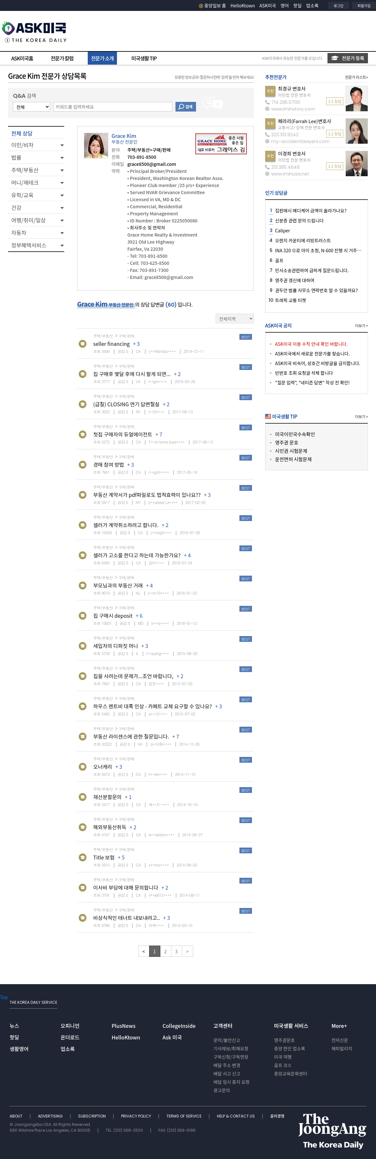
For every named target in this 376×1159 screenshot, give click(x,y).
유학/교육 (22, 195)
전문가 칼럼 (62, 58)
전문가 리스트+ (356, 77)
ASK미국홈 (22, 58)
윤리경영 (277, 1116)
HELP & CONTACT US (236, 1116)
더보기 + (361, 325)
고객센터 (222, 1025)
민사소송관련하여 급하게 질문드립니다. (312, 270)
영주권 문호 (286, 442)
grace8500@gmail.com (151, 164)
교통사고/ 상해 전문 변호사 (301, 127)
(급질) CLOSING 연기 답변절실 (126, 404)
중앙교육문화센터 (290, 1073)
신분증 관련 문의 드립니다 (299, 220)
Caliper (282, 230)
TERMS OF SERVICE (184, 1116)
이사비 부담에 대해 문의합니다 (125, 887)
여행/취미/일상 (28, 220)
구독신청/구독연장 (230, 1057)
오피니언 (70, 1025)
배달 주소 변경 (226, 1065)
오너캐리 (102, 766)
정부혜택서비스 (28, 245)
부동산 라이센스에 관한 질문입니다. (131, 736)
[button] (36, 144)
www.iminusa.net (287, 174)
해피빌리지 (341, 1048)
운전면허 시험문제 (293, 459)
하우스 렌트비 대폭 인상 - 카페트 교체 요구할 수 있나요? (152, 706)
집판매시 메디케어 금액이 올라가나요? (310, 210)
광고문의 (221, 1090)
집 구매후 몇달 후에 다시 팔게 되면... (132, 374)
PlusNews (123, 1025)
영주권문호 (284, 1040)
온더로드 (70, 1037)
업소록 (312, 5)
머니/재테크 (25, 182)
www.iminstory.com (290, 109)
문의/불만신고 (226, 1040)
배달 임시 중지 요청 (231, 1082)
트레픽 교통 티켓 (290, 300)
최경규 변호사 (292, 88)
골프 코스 (283, 1065)
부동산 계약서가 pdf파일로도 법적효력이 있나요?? (147, 495)
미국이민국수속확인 (295, 434)
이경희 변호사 (292, 153)
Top (4, 997)
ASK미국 (267, 5)
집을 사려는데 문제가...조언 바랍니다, (133, 676)
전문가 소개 (102, 58)
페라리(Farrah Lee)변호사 (304, 121)
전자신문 (339, 1040)
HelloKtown (242, 5)
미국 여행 (283, 1057)
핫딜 (297, 5)
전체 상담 (21, 133)
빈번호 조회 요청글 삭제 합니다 (304, 373)
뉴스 (14, 1025)
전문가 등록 (347, 58)
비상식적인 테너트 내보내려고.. (126, 917)
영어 (285, 5)
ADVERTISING (51, 1116)
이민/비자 (22, 145)
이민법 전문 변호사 (294, 95)
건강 (16, 207)
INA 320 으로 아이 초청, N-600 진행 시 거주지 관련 (323, 250)
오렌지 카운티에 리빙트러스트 (303, 240)
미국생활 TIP (144, 58)
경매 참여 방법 (108, 464)
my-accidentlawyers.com (297, 141)
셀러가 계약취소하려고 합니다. (125, 525)
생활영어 (19, 1049)
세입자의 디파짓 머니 (115, 646)
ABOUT (16, 1116)
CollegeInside (179, 1025)
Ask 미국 (172, 1037)
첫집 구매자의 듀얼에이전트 (122, 434)
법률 (16, 157)
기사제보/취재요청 (230, 1048)
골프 (279, 260)
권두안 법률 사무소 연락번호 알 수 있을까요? (316, 290)
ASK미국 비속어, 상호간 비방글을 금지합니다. (317, 363)
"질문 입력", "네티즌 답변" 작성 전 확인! (312, 382)
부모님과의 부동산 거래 (118, 585)
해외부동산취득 (109, 827)
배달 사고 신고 (226, 1073)
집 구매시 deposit (112, 615)
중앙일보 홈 (212, 5)
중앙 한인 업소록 (289, 1048)
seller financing (111, 343)
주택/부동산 (25, 170)
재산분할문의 (107, 797)
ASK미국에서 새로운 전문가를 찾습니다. (312, 353)
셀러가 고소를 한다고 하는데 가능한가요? (137, 555)
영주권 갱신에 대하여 (294, 280)
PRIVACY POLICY (136, 1116)
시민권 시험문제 (291, 450)
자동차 (18, 233)
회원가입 (364, 5)
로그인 (338, 5)
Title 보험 (103, 857)
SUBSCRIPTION (92, 1116)
